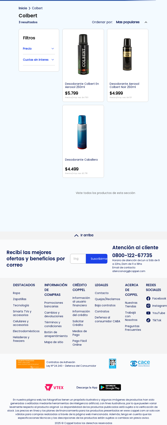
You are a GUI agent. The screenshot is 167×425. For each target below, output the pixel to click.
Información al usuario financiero (81, 301)
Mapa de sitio (53, 342)
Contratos (102, 311)
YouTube (155, 313)
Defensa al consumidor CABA (107, 319)
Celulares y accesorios (21, 323)
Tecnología (21, 305)
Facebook (156, 298)
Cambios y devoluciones (53, 314)
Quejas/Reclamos (107, 299)
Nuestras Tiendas (131, 304)
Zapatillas (19, 299)
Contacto (102, 293)
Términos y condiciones (53, 324)
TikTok (153, 320)
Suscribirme (99, 259)
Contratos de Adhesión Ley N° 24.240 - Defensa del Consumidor (71, 363)
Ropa (16, 293)
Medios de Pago (80, 333)
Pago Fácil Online (80, 342)
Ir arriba (83, 235)
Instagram (156, 305)
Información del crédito (81, 313)
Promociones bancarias (53, 304)
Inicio (23, 8)
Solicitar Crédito (78, 323)
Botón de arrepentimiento (56, 334)
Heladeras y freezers (21, 339)
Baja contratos (105, 305)
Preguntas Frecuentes (133, 328)
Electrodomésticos (26, 331)
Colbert (37, 8)
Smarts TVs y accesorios (22, 313)
